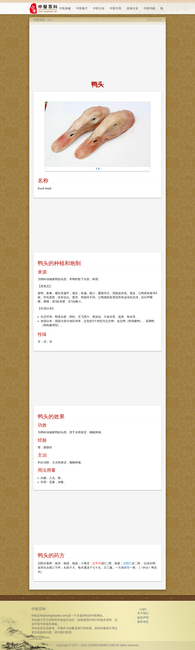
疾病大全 (132, 8)
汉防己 (127, 563)
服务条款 (143, 621)
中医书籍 (149, 8)
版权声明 (143, 617)
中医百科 (39, 20)
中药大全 (99, 8)
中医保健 (65, 8)
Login (143, 609)
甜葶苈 (96, 563)
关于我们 (143, 613)
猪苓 (127, 567)
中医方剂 (115, 8)
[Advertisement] (97, 51)
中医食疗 (82, 8)
